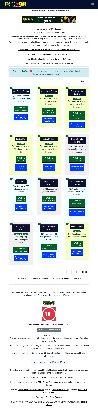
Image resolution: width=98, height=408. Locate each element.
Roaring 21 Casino (49, 139)
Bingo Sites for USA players (36, 59)
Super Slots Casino (49, 183)
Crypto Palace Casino (49, 228)
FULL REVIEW (21, 117)
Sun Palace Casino (21, 91)
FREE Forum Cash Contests (49, 382)
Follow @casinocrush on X (49, 330)
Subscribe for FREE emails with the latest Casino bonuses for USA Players (49, 50)
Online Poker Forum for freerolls (31, 390)
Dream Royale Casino (77, 140)
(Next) (82, 81)
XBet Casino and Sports (77, 183)
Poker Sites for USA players (61, 59)
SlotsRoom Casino (49, 91)
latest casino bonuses (45, 377)
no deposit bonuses (57, 373)
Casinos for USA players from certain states (52, 54)
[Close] (86, 71)
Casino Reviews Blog (60, 390)
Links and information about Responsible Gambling (49, 324)
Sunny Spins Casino (21, 228)
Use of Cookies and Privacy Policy (49, 362)
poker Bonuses (67, 370)
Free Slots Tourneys (54, 397)
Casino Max (21, 139)
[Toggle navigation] (93, 4)
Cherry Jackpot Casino (77, 92)
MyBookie (21, 182)
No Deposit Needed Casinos (45, 370)
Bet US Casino (77, 227)
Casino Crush (66, 278)
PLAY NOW (21, 109)
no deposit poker (26, 382)
